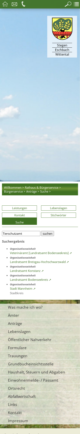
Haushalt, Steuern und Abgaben (36, 372)
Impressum (18, 420)
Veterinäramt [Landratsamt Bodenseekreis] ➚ (41, 253)
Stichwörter (58, 215)
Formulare (17, 347)
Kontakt (19, 215)
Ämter (13, 315)
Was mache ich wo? (25, 307)
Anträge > (32, 191)
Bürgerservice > (14, 191)
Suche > (45, 191)
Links (12, 404)
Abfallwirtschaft (22, 396)
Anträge (15, 323)
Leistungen (19, 208)
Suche (19, 222)
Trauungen (17, 355)
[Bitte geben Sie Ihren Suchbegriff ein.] (21, 233)
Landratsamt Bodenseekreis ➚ (30, 280)
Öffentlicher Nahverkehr (29, 339)
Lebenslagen (58, 208)
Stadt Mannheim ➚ (23, 288)
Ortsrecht (16, 388)
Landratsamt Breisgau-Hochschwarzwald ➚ (39, 262)
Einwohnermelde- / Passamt (33, 380)
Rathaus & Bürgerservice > (43, 187)
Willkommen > (14, 187)
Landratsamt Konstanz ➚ (27, 271)
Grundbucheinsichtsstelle (31, 363)
